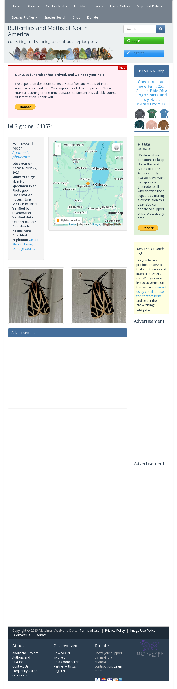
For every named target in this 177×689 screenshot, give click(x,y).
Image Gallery (120, 6)
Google (96, 224)
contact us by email (151, 289)
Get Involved (56, 6)
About (33, 6)
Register (59, 671)
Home (16, 6)
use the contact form (150, 293)
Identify (79, 6)
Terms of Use (90, 630)
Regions (97, 6)
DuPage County (23, 248)
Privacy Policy (115, 630)
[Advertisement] (68, 372)
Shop (76, 17)
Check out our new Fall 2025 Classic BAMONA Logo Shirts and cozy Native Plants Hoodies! (151, 93)
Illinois (27, 244)
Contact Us (22, 635)
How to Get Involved (61, 655)
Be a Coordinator (66, 662)
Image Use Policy (142, 630)
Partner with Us (64, 666)
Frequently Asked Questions (24, 673)
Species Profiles (25, 17)
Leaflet (72, 224)
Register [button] (135, 53)
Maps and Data (149, 6)
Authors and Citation (21, 659)
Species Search (55, 17)
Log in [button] (134, 41)
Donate (92, 17)
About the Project (25, 653)
